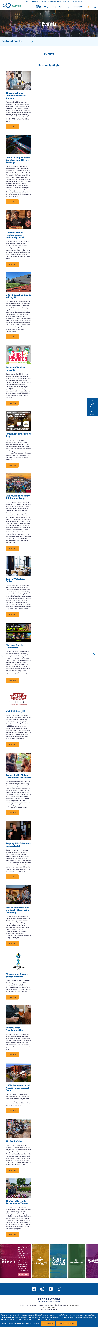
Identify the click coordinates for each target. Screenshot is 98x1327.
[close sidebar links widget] (92, 400)
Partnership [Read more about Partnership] (67, 2)
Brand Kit (54, 1307)
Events (53, 7)
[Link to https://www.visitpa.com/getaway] (49, 1301)
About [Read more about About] (28, 2)
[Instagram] (42, 1289)
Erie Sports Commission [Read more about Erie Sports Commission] (48, 2)
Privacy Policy (45, 1307)
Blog (67, 7)
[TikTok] (59, 1289)
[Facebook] (34, 1289)
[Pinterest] (65, 1289)
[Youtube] (51, 1289)
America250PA (77, 7)
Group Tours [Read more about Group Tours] (77, 2)
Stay (46, 7)
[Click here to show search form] (95, 7)
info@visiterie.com (73, 1305)
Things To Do (39, 7)
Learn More (12, 127)
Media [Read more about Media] (59, 2)
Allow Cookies (48, 1323)
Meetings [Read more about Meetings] (35, 2)
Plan (60, 7)
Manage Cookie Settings (66, 1323)
